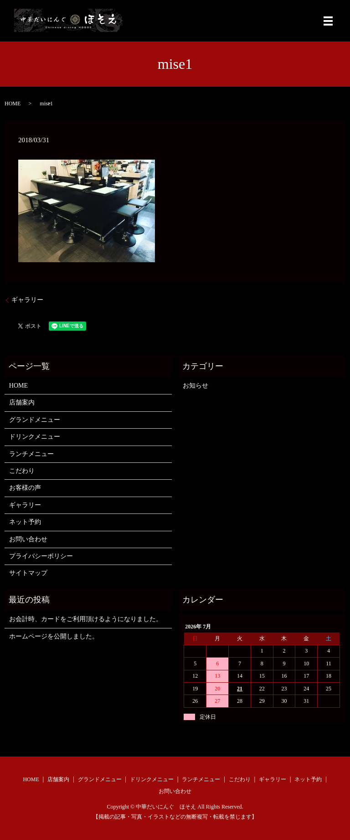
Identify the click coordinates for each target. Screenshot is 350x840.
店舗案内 (22, 402)
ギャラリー (27, 299)
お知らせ (195, 385)
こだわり (22, 470)
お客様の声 (25, 487)
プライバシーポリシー (41, 556)
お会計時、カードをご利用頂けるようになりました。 (85, 619)
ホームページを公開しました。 (53, 636)
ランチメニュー (31, 454)
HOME (13, 103)
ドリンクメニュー (34, 436)
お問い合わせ (28, 539)
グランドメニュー (34, 419)
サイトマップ (28, 573)
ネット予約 (25, 522)
